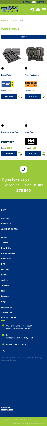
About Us (5, 218)
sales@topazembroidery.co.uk (19, 337)
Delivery (38, 358)
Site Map (13, 360)
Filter (23, 36)
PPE (10, 20)
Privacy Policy (11, 358)
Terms (3, 358)
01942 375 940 (29, 187)
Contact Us (6, 223)
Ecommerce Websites (19, 424)
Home (3, 20)
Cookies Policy (22, 358)
